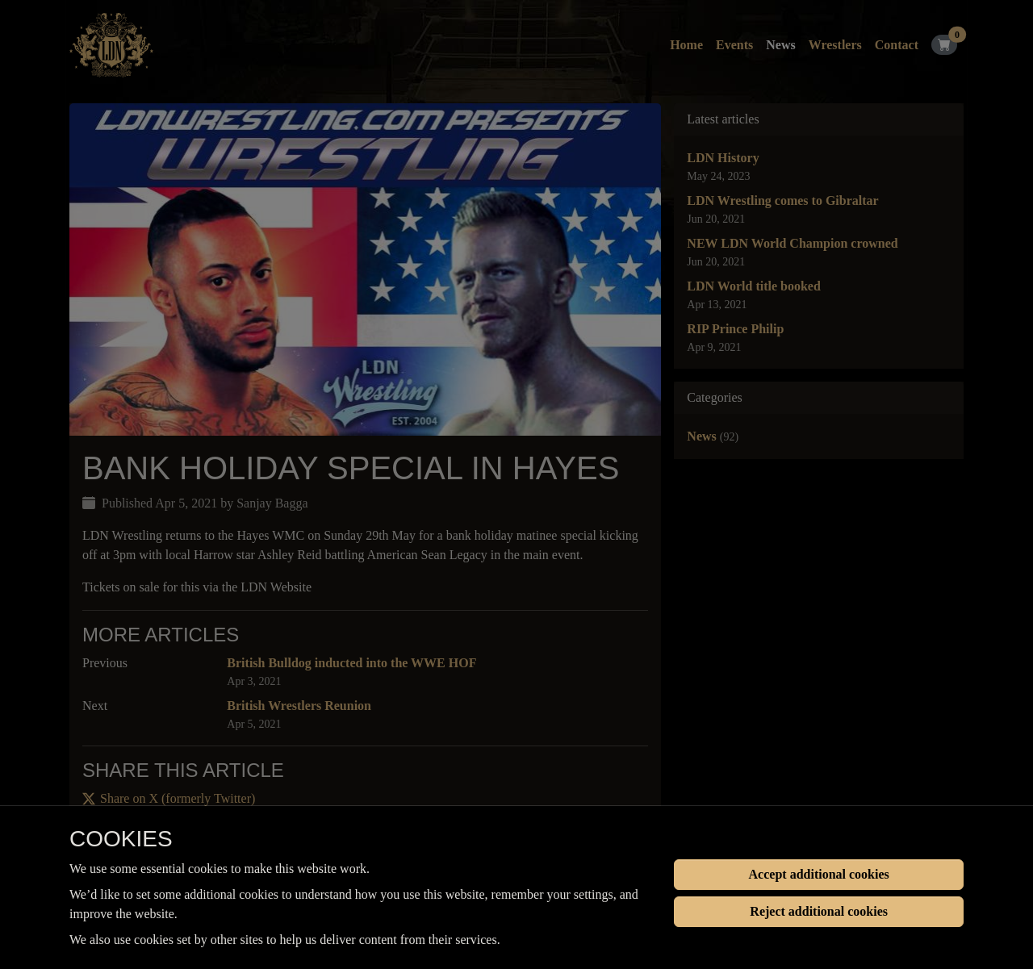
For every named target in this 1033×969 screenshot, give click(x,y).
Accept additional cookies (819, 874)
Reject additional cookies (819, 911)
